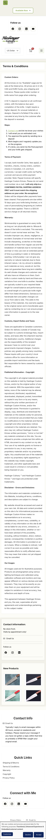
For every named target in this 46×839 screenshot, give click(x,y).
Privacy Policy (9, 778)
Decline (28, 835)
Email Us (8, 638)
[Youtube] (33, 28)
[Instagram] (19, 28)
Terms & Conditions (11, 766)
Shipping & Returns (11, 763)
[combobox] (12, 50)
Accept (38, 835)
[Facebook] (12, 28)
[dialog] (23, 830)
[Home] (12, 39)
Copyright (7, 774)
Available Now (21, 10)
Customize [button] (7, 834)
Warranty (6, 770)
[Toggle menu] (41, 50)
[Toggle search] (5, 2)
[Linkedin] (26, 28)
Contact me (13, 131)
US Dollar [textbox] (11, 50)
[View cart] (30, 50)
